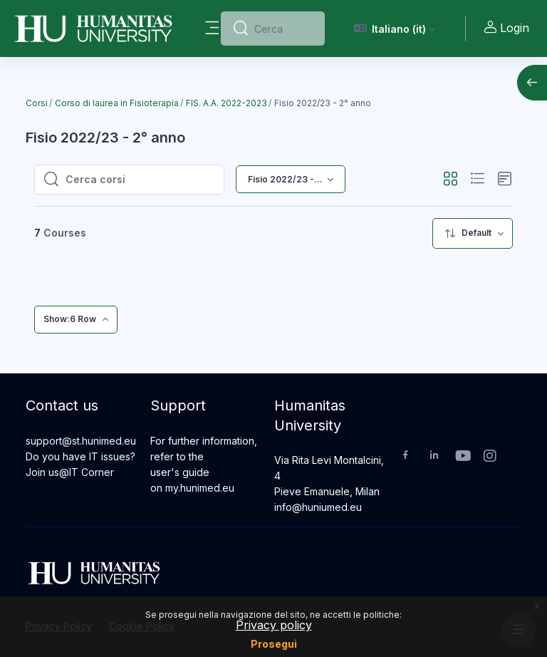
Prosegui (274, 644)
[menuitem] (472, 233)
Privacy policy (274, 625)
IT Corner (91, 472)
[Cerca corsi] (140, 179)
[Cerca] (283, 28)
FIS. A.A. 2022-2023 (226, 103)
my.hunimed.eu (199, 488)
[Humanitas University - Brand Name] (93, 28)
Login (506, 27)
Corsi (37, 103)
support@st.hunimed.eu (81, 441)
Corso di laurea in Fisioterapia (117, 103)
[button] (395, 28)
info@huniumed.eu (318, 507)
